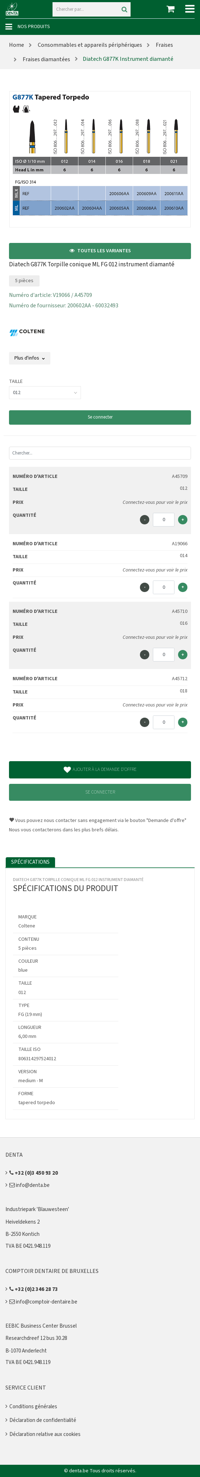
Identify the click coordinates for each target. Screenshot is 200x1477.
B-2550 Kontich (22, 1234)
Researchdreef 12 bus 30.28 (36, 1338)
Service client (25, 1388)
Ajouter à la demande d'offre (100, 769)
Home (16, 45)
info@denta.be (29, 1185)
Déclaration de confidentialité (42, 1420)
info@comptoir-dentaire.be (43, 1302)
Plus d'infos (29, 358)
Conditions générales (33, 1406)
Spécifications (30, 862)
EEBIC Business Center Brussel (41, 1326)
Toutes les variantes (100, 250)
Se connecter (100, 417)
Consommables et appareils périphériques (89, 45)
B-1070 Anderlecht (26, 1351)
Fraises (164, 45)
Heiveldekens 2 (22, 1222)
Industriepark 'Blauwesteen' (37, 1209)
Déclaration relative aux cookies (45, 1434)
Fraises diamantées (46, 59)
